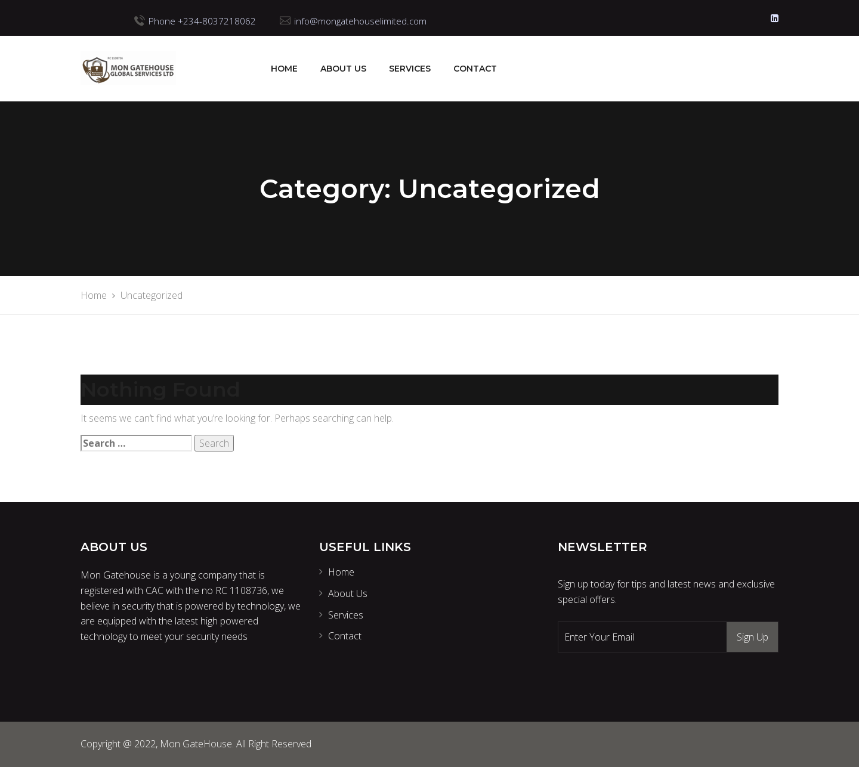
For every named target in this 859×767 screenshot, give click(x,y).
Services (410, 68)
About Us (343, 68)
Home (284, 68)
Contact (475, 68)
